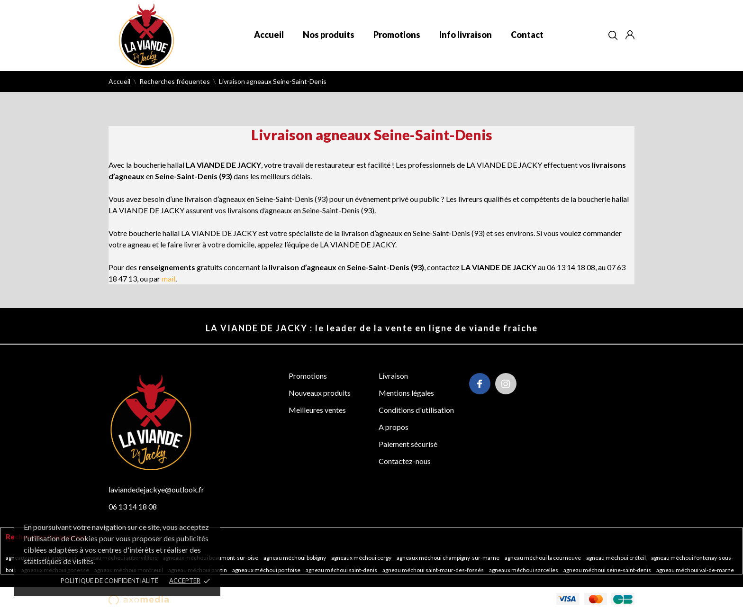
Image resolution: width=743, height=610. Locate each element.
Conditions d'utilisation (416, 409)
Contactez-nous (405, 460)
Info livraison (465, 34)
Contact (527, 34)
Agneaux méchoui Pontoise (266, 570)
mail (168, 278)
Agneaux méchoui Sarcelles (524, 570)
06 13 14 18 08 (133, 506)
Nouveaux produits (320, 392)
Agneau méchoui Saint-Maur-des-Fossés (433, 570)
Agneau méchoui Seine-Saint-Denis (607, 570)
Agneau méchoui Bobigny (295, 557)
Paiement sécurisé (408, 443)
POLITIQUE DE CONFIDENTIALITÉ (109, 580)
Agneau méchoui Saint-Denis (342, 570)
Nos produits (328, 34)
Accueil (269, 34)
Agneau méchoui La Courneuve (543, 557)
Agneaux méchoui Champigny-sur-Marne (448, 557)
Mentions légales (406, 392)
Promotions (396, 34)
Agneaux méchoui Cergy (361, 557)
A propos (393, 426)
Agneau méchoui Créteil (616, 557)
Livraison (393, 375)
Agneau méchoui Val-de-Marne (695, 570)
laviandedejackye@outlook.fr (156, 489)
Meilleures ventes (317, 409)
